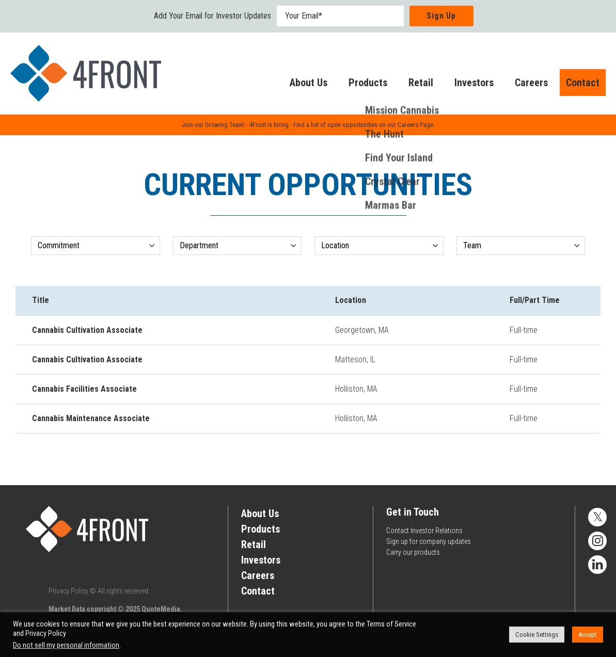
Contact (577, 84)
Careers (521, 84)
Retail (410, 84)
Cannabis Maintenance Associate (91, 418)
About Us (298, 84)
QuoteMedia (160, 609)
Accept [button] (587, 634)
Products (357, 84)
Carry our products (413, 552)
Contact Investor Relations (424, 530)
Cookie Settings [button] (536, 634)
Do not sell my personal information (66, 645)
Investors (463, 84)
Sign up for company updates (428, 541)
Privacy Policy (68, 591)
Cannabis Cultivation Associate (87, 330)
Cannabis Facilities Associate (84, 389)
